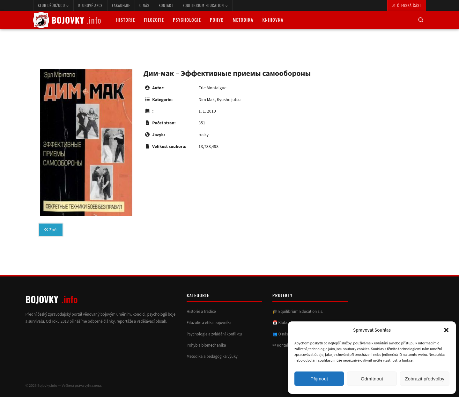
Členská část (406, 5)
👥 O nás (280, 334)
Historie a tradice (201, 311)
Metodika (243, 19)
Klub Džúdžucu (53, 5)
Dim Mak (206, 100)
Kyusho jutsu (229, 100)
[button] (446, 330)
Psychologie (187, 19)
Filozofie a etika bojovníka (209, 323)
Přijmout (319, 378)
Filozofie (154, 19)
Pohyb (217, 19)
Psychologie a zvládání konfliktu (214, 334)
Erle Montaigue (212, 88)
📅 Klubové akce (286, 323)
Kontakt (166, 5)
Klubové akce (90, 5)
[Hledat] (420, 20)
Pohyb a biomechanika (206, 345)
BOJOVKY (67, 20)
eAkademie (121, 5)
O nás (144, 5)
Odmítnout (372, 378)
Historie (125, 19)
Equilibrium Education (205, 5)
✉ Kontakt (281, 345)
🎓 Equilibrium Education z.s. (297, 311)
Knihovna (273, 19)
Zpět (51, 230)
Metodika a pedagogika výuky (212, 356)
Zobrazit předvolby (424, 378)
